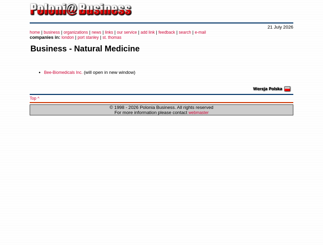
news (96, 32)
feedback (166, 32)
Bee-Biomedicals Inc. (63, 72)
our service (127, 32)
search (185, 32)
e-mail (200, 32)
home (35, 32)
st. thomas (111, 37)
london (67, 37)
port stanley (88, 37)
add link (148, 32)
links (109, 32)
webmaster (198, 112)
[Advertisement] (253, 11)
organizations (76, 32)
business (52, 32)
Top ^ (34, 98)
